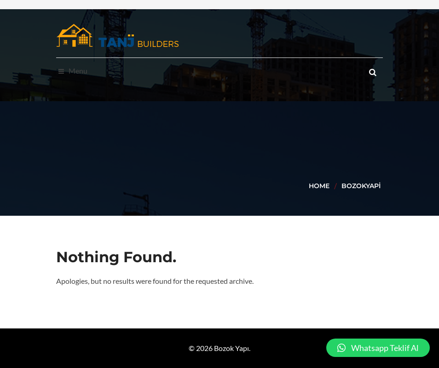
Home (319, 186)
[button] (378, 348)
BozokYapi (361, 186)
